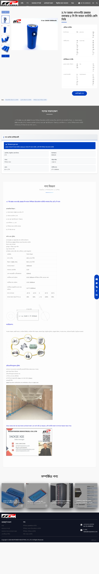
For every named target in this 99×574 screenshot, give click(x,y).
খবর (72, 3)
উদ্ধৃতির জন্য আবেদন (62, 3)
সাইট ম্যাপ (93, 540)
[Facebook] (96, 290)
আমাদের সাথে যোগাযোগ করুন (9, 531)
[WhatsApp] (96, 283)
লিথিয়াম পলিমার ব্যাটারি (29, 531)
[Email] (96, 279)
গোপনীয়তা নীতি (6, 534)
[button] (5, 56)
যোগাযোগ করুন (48, 3)
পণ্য (27, 3)
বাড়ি (22, 3)
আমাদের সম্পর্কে (36, 3)
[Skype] (96, 287)
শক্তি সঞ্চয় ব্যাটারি (27, 534)
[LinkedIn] (96, 294)
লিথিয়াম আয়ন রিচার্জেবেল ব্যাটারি (32, 528)
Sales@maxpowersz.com (90, 531)
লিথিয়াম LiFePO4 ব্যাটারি (30, 525)
